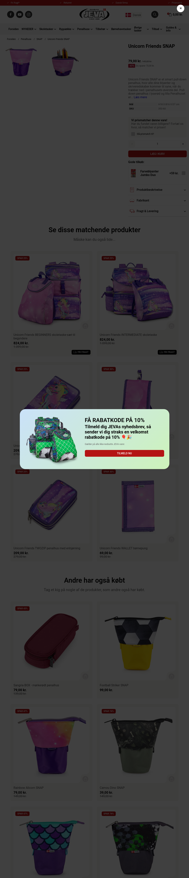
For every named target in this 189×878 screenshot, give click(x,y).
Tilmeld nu (124, 453)
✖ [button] (180, 8)
